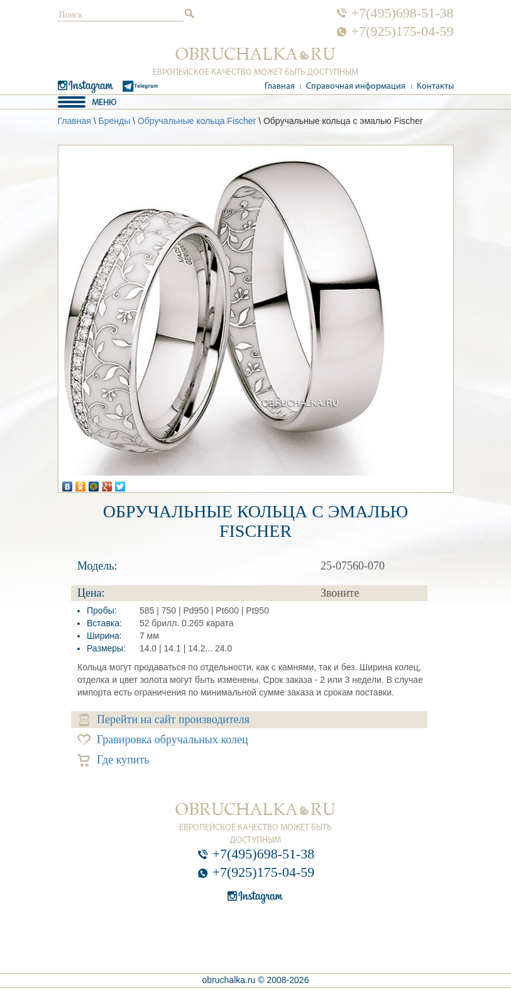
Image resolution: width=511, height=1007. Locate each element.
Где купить (113, 759)
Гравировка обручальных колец (162, 739)
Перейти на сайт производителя (164, 719)
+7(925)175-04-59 (402, 31)
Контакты (435, 86)
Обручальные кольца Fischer (197, 121)
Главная (280, 86)
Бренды (114, 121)
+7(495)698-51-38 (402, 13)
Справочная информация (355, 86)
